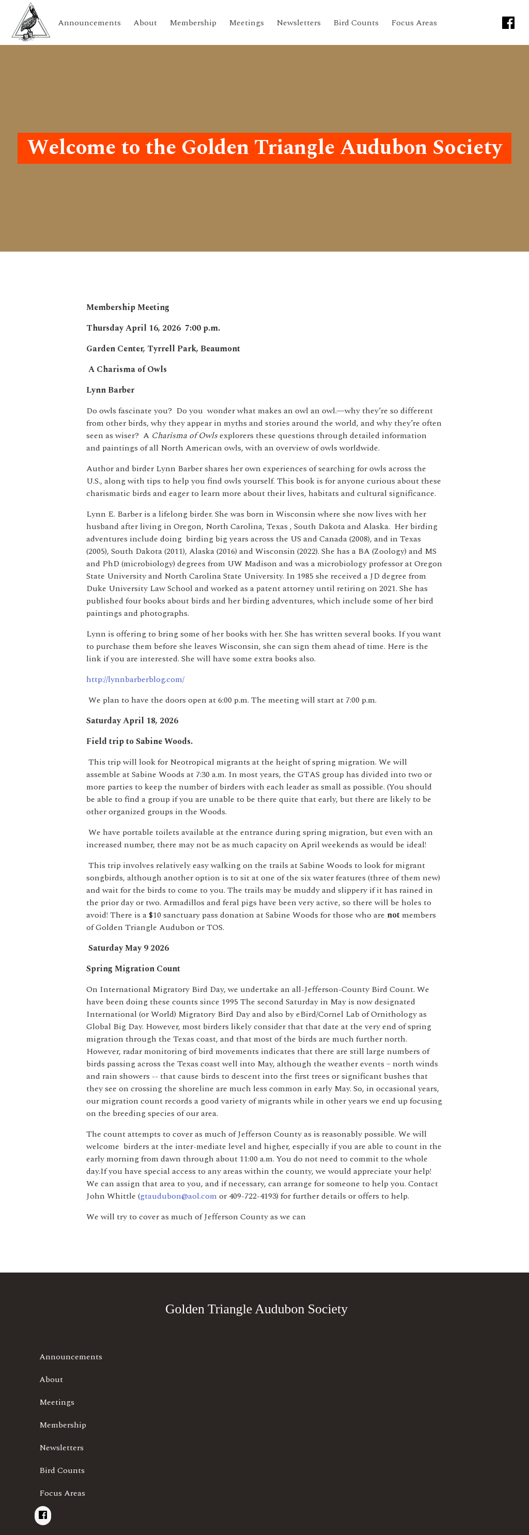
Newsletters (298, 23)
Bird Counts (356, 23)
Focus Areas (414, 23)
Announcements (89, 23)
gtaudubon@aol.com (178, 1196)
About (145, 23)
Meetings (246, 23)
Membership (192, 23)
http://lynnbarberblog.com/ (135, 679)
